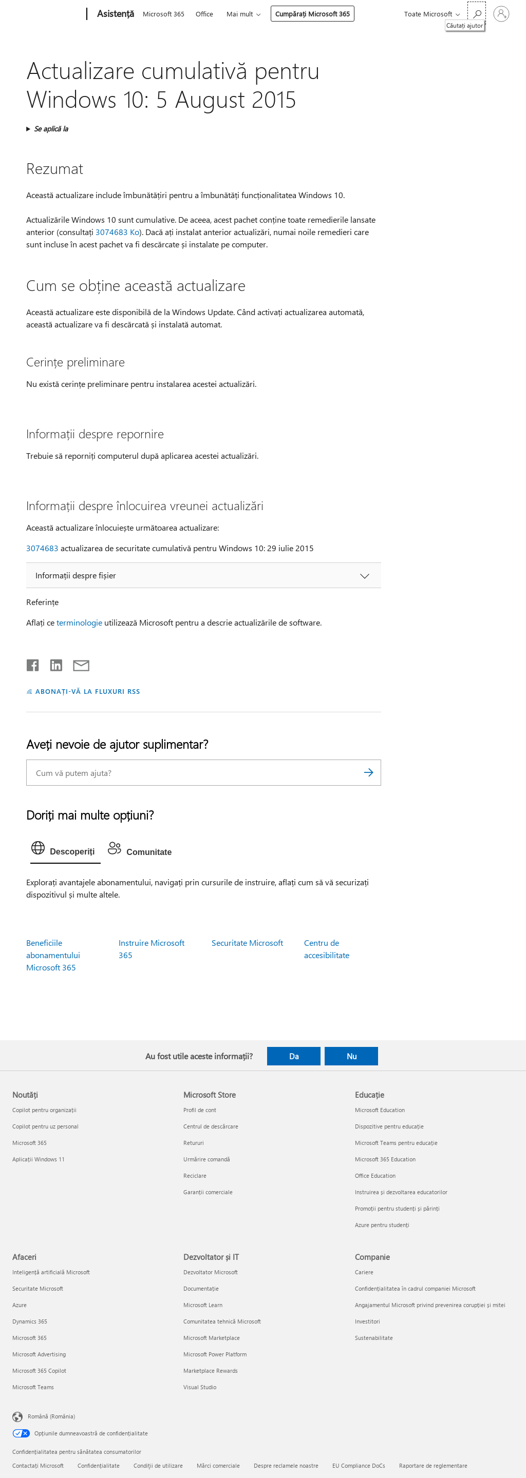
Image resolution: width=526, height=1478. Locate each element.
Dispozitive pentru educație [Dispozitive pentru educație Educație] (389, 1126)
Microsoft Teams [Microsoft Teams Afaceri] (33, 1387)
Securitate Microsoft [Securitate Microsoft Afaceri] (37, 1288)
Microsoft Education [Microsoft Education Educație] (380, 1110)
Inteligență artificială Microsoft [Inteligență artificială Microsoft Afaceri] (51, 1272)
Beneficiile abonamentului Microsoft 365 (53, 955)
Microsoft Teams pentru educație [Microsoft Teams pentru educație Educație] (396, 1142)
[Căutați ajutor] (476, 13)
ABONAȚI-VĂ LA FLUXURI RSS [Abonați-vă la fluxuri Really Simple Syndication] (87, 691)
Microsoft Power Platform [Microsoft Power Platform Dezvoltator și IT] (215, 1354)
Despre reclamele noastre (286, 1465)
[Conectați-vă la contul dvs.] (501, 14)
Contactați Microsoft (38, 1465)
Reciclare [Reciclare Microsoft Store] (194, 1175)
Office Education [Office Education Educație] (375, 1175)
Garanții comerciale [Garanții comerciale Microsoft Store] (208, 1192)
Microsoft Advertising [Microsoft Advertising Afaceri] (39, 1354)
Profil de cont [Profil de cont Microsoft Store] (199, 1110)
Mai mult (240, 13)
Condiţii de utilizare (158, 1465)
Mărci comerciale (218, 1465)
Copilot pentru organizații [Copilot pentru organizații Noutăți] (44, 1110)
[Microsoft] (47, 14)
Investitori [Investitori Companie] (367, 1321)
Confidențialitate (99, 1465)
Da (294, 1056)
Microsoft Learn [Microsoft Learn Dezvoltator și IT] (202, 1305)
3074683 (42, 547)
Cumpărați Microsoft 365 (312, 13)
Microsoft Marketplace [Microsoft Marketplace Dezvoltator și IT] (211, 1337)
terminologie (79, 622)
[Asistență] (114, 14)
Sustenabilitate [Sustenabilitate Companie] (374, 1337)
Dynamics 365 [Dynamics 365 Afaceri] (29, 1321)
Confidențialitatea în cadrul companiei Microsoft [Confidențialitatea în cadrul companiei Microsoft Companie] (415, 1288)
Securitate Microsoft (247, 942)
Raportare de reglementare (433, 1465)
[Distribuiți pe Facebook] (33, 663)
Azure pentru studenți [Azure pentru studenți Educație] (382, 1225)
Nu (351, 1056)
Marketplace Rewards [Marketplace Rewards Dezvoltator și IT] (210, 1370)
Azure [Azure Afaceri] (19, 1305)
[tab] (65, 850)
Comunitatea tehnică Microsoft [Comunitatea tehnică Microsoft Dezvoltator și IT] (222, 1321)
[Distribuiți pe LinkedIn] (52, 663)
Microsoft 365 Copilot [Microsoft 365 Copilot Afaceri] (39, 1370)
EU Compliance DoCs (358, 1465)
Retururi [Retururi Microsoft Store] (193, 1142)
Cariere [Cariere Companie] (364, 1272)
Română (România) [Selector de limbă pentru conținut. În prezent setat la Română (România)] (51, 1416)
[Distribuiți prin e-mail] (76, 663)
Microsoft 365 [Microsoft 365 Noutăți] (29, 1142)
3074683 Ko (117, 231)
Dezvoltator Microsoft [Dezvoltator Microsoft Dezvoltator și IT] (210, 1272)
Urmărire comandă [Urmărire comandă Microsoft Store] (206, 1159)
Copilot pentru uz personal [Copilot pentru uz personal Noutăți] (45, 1126)
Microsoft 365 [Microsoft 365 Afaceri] (29, 1337)
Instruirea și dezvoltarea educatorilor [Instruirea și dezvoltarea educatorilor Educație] (401, 1192)
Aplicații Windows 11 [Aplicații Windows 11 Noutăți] (38, 1159)
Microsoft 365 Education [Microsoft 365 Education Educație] (385, 1159)
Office (204, 13)
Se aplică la (51, 128)
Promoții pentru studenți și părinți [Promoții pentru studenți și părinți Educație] (397, 1208)
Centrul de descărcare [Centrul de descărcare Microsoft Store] (210, 1126)
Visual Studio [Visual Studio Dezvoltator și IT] (199, 1387)
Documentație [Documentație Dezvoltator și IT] (201, 1288)
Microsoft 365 (163, 13)
